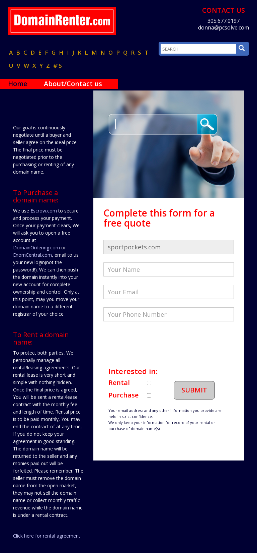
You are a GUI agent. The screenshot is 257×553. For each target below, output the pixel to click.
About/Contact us (73, 83)
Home (17, 83)
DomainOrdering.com (36, 247)
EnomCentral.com (32, 255)
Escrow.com (43, 210)
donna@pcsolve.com (223, 27)
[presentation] (154, 343)
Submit (194, 389)
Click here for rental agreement (46, 536)
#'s (57, 65)
